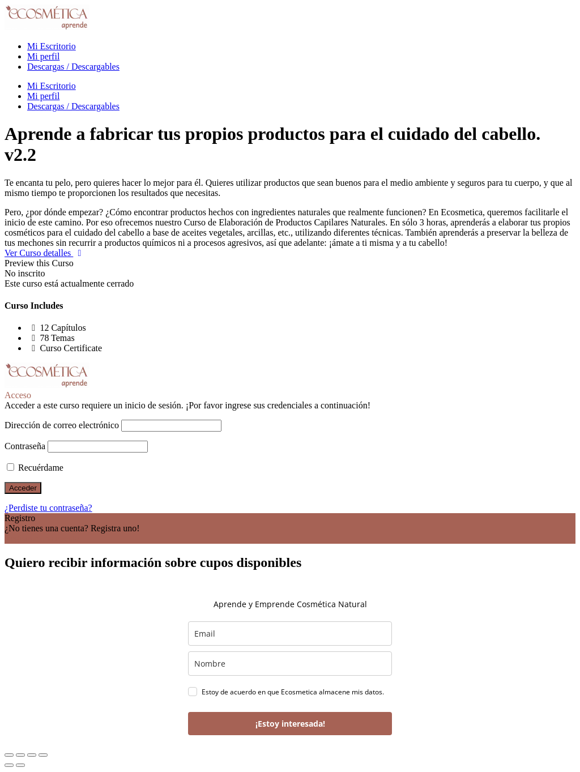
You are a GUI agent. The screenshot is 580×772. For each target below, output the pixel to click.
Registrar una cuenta (42, 538)
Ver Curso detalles (45, 253)
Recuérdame (35, 467)
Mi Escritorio (51, 46)
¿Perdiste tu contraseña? (48, 508)
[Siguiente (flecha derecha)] (20, 765)
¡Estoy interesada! (290, 723)
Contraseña (25, 446)
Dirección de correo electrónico (62, 425)
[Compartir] (31, 755)
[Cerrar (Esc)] (43, 755)
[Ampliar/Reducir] (9, 755)
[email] (290, 633)
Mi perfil (43, 56)
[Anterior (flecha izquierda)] (9, 765)
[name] (290, 663)
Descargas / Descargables (73, 66)
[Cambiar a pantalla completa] (20, 755)
